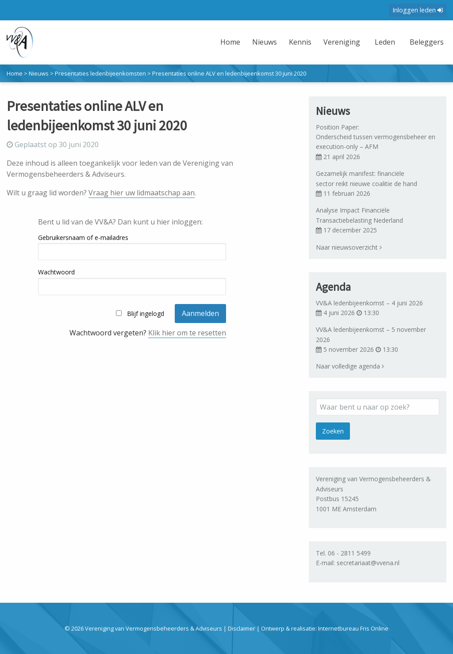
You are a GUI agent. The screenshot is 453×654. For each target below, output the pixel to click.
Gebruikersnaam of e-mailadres (83, 237)
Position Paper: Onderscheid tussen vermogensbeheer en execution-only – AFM (376, 137)
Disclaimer (241, 628)
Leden (382, 42)
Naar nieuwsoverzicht (349, 247)
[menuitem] (228, 47)
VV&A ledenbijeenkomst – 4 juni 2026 (369, 303)
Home (227, 42)
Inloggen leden (417, 10)
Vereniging (338, 42)
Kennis (296, 42)
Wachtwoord (56, 272)
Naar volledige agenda (350, 366)
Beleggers (425, 42)
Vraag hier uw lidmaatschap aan (141, 193)
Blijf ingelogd (145, 313)
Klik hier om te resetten (187, 333)
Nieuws (261, 42)
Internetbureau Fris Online (353, 628)
